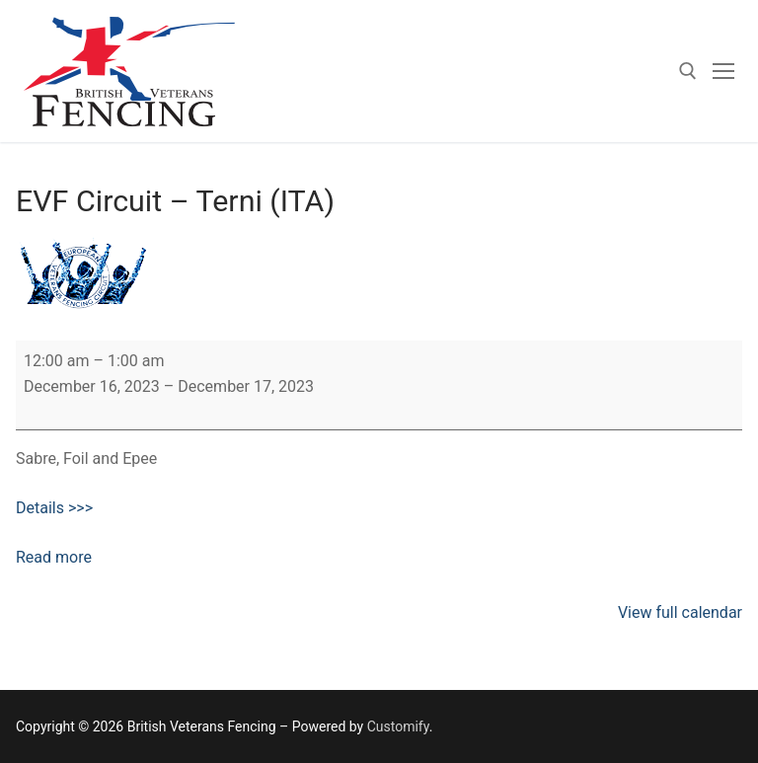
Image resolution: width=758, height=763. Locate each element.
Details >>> (54, 507)
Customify (398, 726)
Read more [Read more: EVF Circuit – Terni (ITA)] (54, 557)
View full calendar (680, 612)
